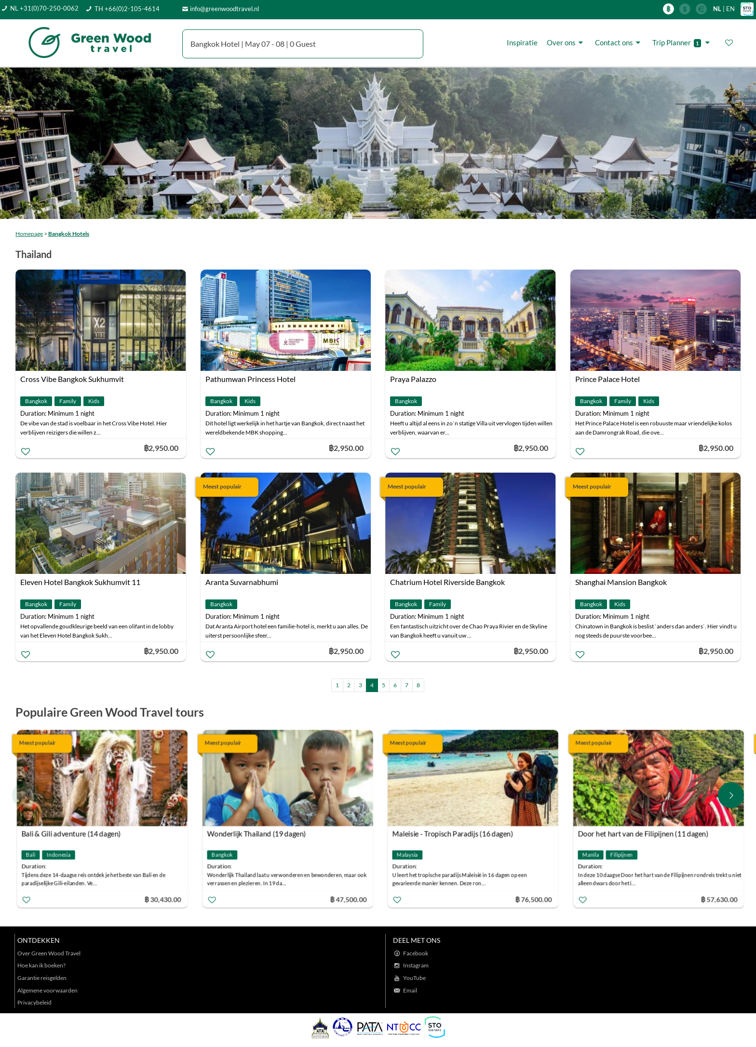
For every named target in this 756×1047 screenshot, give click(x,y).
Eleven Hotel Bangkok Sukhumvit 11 (80, 581)
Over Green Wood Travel (49, 953)
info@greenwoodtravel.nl (224, 9)
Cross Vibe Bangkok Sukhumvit (72, 378)
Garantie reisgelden (42, 977)
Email (410, 990)
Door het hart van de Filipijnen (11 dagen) (643, 833)
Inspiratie (522, 42)
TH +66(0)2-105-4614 (127, 9)
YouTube (414, 977)
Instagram (416, 965)
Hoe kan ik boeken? (41, 965)
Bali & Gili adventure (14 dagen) (71, 833)
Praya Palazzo (413, 378)
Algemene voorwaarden (47, 990)
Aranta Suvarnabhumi (241, 581)
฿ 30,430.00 (162, 899)
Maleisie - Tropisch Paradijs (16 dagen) (452, 833)
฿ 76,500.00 (533, 899)
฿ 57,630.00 (719, 899)
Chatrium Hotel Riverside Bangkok (447, 581)
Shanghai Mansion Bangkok (621, 581)
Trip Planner (682, 42)
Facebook (415, 953)
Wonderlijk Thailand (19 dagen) (256, 833)
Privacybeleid (34, 1002)
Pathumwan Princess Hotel (250, 378)
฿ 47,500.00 (348, 899)
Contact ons (619, 42)
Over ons (566, 42)
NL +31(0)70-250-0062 (44, 8)
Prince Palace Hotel (607, 378)
